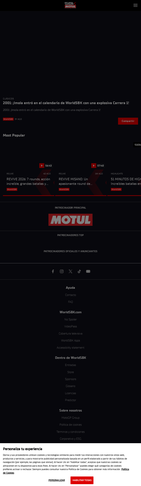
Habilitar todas (82, 480)
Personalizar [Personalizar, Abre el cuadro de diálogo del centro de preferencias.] (56, 480)
